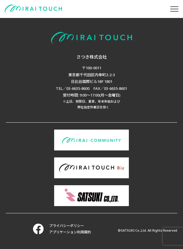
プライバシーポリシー (66, 225)
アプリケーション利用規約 (70, 232)
